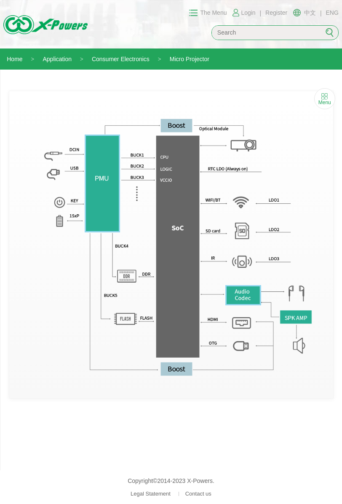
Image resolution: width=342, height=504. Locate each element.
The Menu (213, 12)
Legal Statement (151, 494)
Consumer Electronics (121, 59)
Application (57, 59)
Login (248, 12)
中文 (310, 12)
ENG (332, 12)
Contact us (198, 494)
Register (276, 12)
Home (14, 59)
